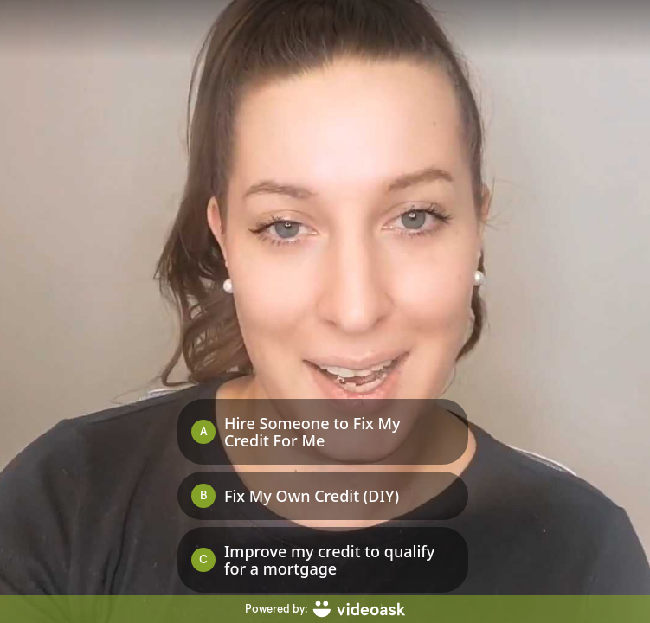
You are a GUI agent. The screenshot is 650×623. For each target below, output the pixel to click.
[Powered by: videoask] (325, 609)
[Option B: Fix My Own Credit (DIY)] (322, 496)
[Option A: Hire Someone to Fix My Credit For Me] (322, 432)
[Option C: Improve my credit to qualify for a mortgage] (322, 560)
